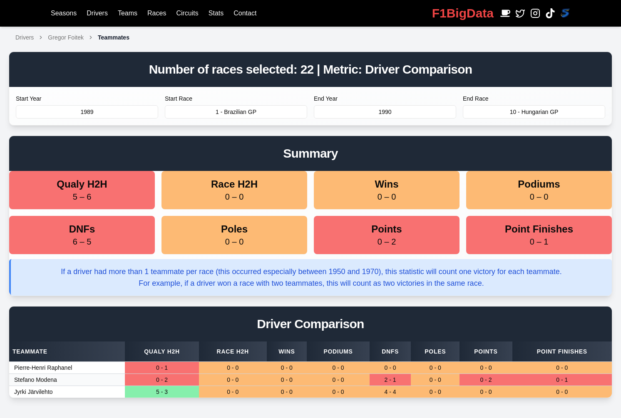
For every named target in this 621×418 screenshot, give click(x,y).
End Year (326, 98)
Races (156, 13)
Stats (216, 13)
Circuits (187, 13)
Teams (127, 13)
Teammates (113, 37)
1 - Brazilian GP (236, 112)
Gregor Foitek (66, 37)
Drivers (97, 13)
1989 (86, 112)
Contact (244, 13)
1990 (384, 112)
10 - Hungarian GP (534, 112)
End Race (475, 98)
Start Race (178, 98)
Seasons (64, 13)
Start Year (29, 98)
